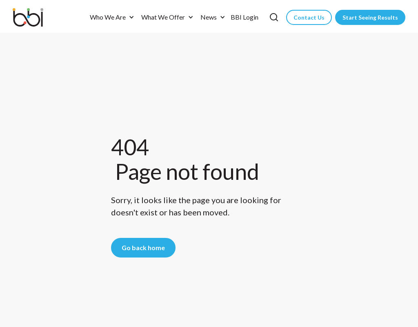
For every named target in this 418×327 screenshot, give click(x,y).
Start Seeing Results (370, 17)
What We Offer (163, 17)
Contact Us (309, 17)
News (208, 17)
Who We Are (108, 17)
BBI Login (244, 17)
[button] (110, 17)
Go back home (143, 247)
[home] (33, 17)
